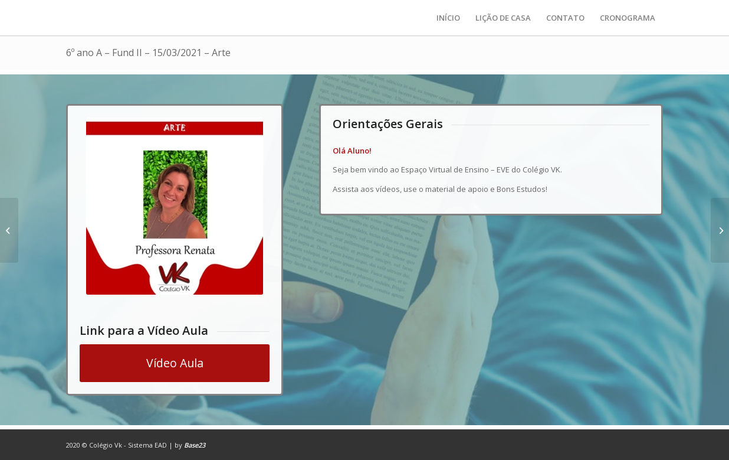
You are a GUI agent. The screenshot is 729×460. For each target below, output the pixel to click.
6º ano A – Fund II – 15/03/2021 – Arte (148, 52)
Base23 (194, 445)
